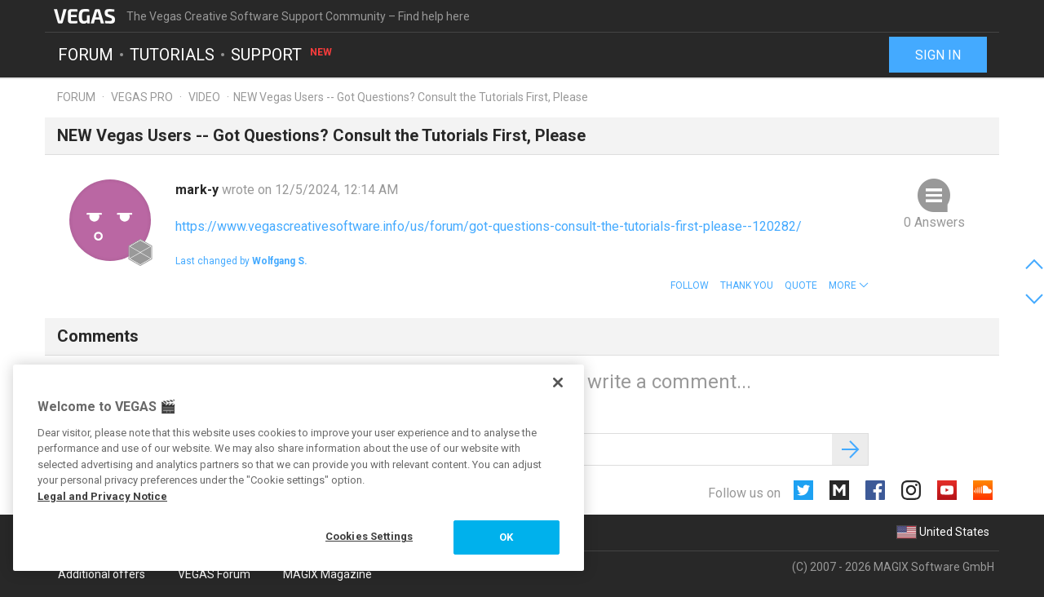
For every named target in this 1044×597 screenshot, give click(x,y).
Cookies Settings (369, 536)
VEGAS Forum (214, 574)
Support (282, 54)
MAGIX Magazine (327, 574)
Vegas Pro (142, 97)
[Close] (558, 382)
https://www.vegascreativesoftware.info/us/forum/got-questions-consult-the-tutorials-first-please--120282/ (488, 226)
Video (204, 97)
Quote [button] (801, 285)
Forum (85, 54)
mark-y (198, 189)
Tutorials (172, 54)
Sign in (938, 55)
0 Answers (934, 222)
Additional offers (101, 574)
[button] (849, 285)
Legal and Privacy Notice (102, 496)
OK (506, 537)
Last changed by (241, 261)
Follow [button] (689, 285)
